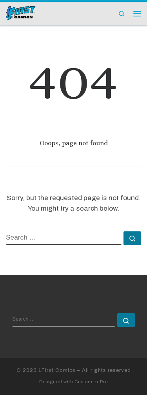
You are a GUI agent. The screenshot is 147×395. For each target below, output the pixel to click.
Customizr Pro (91, 381)
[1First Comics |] (21, 12)
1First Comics (57, 370)
